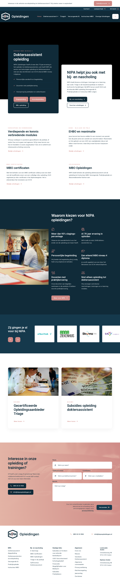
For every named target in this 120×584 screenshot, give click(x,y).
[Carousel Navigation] (20, 339)
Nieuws (77, 554)
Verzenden (104, 507)
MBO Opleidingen (36, 557)
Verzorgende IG (74, 16)
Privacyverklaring (81, 567)
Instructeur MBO (87, 16)
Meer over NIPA (59, 298)
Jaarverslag (78, 573)
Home (39, 16)
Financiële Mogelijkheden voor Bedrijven (59, 566)
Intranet (113, 9)
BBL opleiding (21, 105)
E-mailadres (87, 471)
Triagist (63, 16)
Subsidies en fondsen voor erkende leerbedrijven (59, 553)
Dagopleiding (21, 99)
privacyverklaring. (88, 510)
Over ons (78, 551)
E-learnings (34, 551)
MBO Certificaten (36, 554)
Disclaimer (78, 576)
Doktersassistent (50, 16)
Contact (87, 9)
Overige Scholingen (102, 16)
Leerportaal (98, 9)
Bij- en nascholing (75, 99)
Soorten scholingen (76, 105)
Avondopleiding (38, 99)
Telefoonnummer (58, 471)
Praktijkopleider (13, 564)
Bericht (55, 481)
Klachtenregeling (81, 570)
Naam (54, 460)
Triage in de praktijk (37, 560)
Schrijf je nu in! (101, 3)
